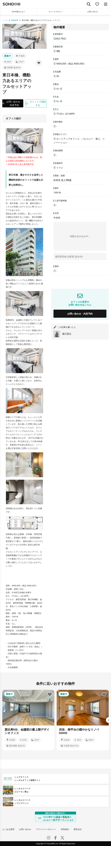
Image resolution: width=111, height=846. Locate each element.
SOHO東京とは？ (18, 11)
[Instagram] (48, 837)
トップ (4, 20)
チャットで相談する (36, 103)
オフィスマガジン (55, 11)
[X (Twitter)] (62, 837)
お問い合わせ (25, 829)
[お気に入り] (97, 4)
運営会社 (78, 829)
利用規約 (65, 829)
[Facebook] (55, 837)
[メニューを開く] (106, 4)
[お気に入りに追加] (38, 62)
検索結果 (14, 20)
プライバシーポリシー (46, 829)
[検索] (89, 4)
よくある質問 (8, 829)
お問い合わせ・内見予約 (12, 103)
